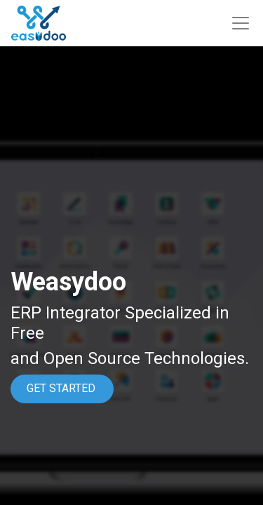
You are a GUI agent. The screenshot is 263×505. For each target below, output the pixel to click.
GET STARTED (62, 388)
